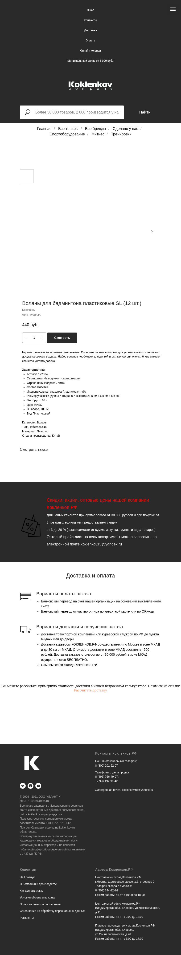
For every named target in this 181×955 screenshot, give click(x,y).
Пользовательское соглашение (40, 904)
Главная (44, 129)
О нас (90, 10)
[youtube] (38, 786)
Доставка (90, 30)
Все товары (68, 129)
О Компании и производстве (38, 884)
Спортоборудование (67, 134)
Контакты (90, 20)
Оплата (90, 40)
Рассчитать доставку (90, 690)
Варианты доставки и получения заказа (79, 626)
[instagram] (30, 786)
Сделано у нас (125, 129)
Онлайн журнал (90, 50)
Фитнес (98, 134)
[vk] (23, 786)
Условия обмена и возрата (37, 897)
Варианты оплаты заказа (63, 593)
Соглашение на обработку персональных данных (52, 911)
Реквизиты (27, 917)
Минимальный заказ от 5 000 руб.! (90, 60)
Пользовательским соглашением (41, 818)
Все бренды (95, 129)
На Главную (27, 877)
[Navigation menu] (173, 9)
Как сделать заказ (31, 890)
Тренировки (121, 134)
